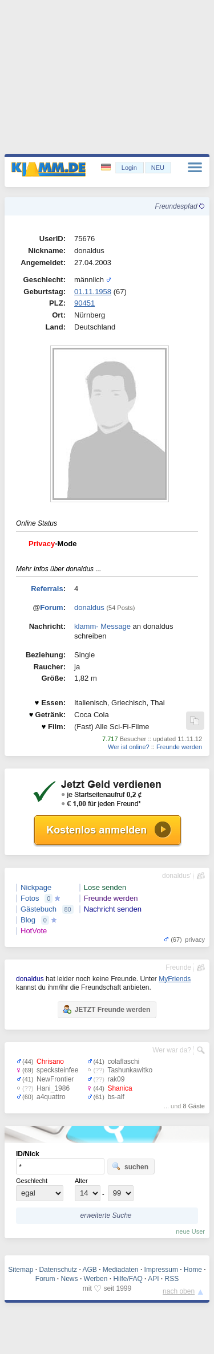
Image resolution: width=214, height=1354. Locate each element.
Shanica (119, 1088)
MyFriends (175, 979)
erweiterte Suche (105, 1215)
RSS (172, 1279)
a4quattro (51, 1097)
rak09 (115, 1079)
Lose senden (105, 887)
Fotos (30, 898)
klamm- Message (102, 626)
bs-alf (115, 1097)
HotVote (34, 930)
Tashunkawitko (129, 1070)
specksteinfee (57, 1070)
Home (193, 1270)
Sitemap (20, 1270)
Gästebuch (38, 909)
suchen (130, 1166)
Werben (96, 1279)
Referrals (47, 588)
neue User (190, 1231)
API (153, 1279)
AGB (89, 1270)
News (69, 1279)
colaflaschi (123, 1062)
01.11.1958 (92, 291)
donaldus (89, 607)
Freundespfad (179, 206)
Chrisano (50, 1062)
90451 (84, 303)
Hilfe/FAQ (127, 1279)
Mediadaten (121, 1270)
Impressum (161, 1270)
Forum (51, 607)
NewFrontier (55, 1079)
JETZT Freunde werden (106, 1009)
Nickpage (36, 887)
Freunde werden (179, 746)
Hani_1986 (53, 1088)
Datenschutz (58, 1270)
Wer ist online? (129, 746)
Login (129, 167)
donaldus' (176, 876)
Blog (28, 920)
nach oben (179, 1291)
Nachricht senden (113, 909)
